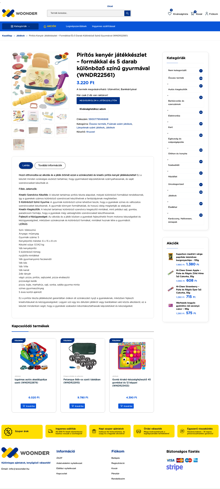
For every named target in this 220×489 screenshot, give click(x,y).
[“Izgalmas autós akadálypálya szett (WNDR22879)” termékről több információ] (28, 406)
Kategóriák (20, 26)
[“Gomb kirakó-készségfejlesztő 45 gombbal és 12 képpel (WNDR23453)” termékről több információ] (126, 406)
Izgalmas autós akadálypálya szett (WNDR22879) (31, 381)
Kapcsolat (61, 474)
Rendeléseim (118, 479)
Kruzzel (90, 132)
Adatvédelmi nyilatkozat (69, 463)
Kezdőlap (7, 36)
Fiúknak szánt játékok (119, 124)
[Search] (127, 13)
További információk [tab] (50, 165)
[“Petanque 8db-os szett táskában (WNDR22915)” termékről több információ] (77, 406)
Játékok (20, 36)
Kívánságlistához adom (93, 109)
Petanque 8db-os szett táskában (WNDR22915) (81, 381)
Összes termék (97, 124)
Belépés (115, 458)
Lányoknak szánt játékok (91, 128)
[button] (64, 56)
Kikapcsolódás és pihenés (73, 376)
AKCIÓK (51, 26)
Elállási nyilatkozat (66, 468)
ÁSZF (59, 458)
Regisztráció (118, 463)
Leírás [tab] (25, 165)
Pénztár (115, 474)
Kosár (114, 468)
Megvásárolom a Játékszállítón (98, 100)
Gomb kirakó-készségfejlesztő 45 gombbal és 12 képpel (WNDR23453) (131, 383)
